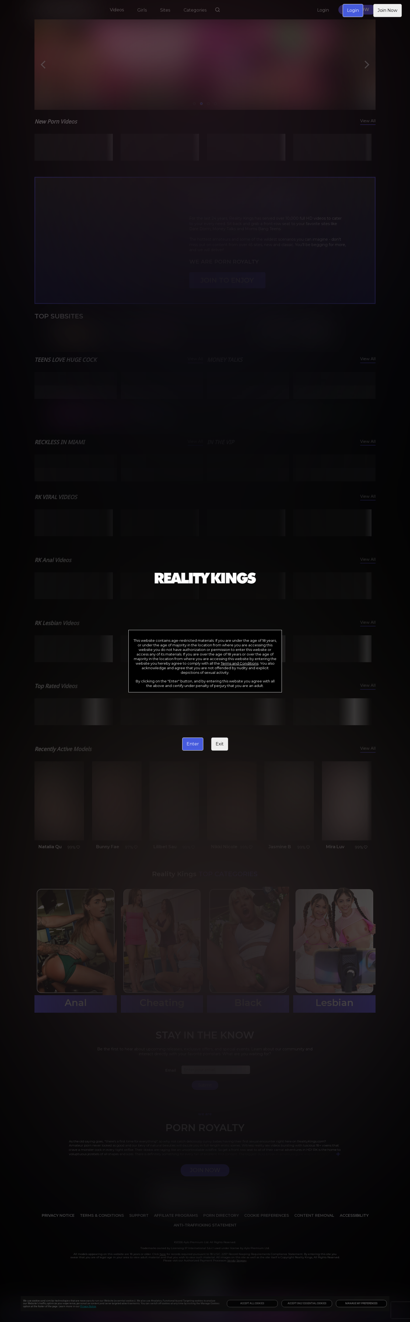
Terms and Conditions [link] (239, 663)
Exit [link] (220, 743)
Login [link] (353, 10)
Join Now (387, 10)
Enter (193, 743)
